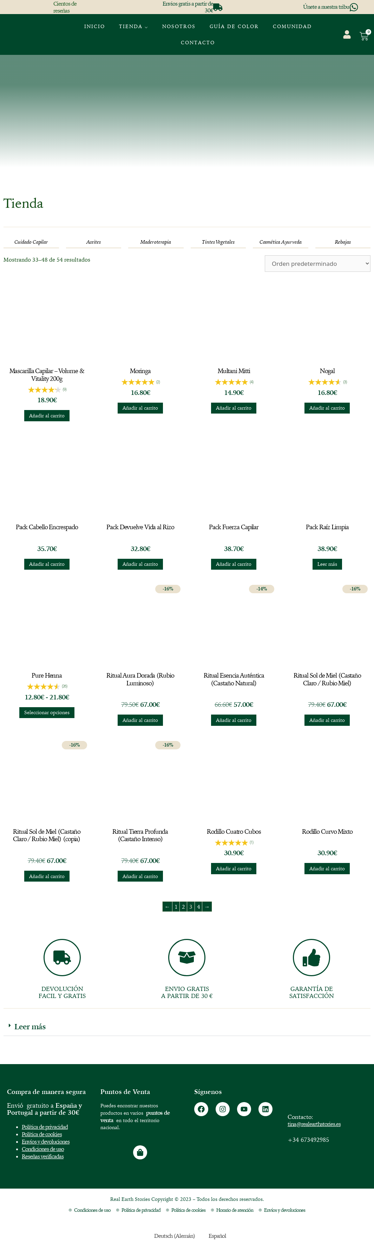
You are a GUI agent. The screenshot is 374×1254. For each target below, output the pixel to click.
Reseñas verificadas (43, 1156)
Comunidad (292, 26)
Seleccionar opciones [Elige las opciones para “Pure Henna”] (47, 712)
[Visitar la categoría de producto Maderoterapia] (156, 242)
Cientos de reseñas (65, 7)
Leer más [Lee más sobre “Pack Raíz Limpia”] (327, 564)
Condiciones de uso (43, 1148)
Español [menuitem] (217, 1235)
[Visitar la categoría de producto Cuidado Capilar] (31, 242)
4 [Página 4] (198, 906)
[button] (187, 1026)
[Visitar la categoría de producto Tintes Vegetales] (218, 242)
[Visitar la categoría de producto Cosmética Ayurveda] (280, 242)
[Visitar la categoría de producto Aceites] (94, 242)
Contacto (198, 42)
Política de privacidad (45, 1126)
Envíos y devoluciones (46, 1141)
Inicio (94, 26)
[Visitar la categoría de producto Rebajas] (343, 242)
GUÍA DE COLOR (234, 26)
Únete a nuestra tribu (326, 6)
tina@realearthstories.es (314, 1123)
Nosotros (179, 26)
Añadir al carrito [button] (47, 415)
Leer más (30, 1026)
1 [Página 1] (176, 906)
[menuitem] (328, 29)
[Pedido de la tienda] (317, 263)
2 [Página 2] (183, 906)
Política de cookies (42, 1134)
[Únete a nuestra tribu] (354, 7)
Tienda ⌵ (133, 26)
